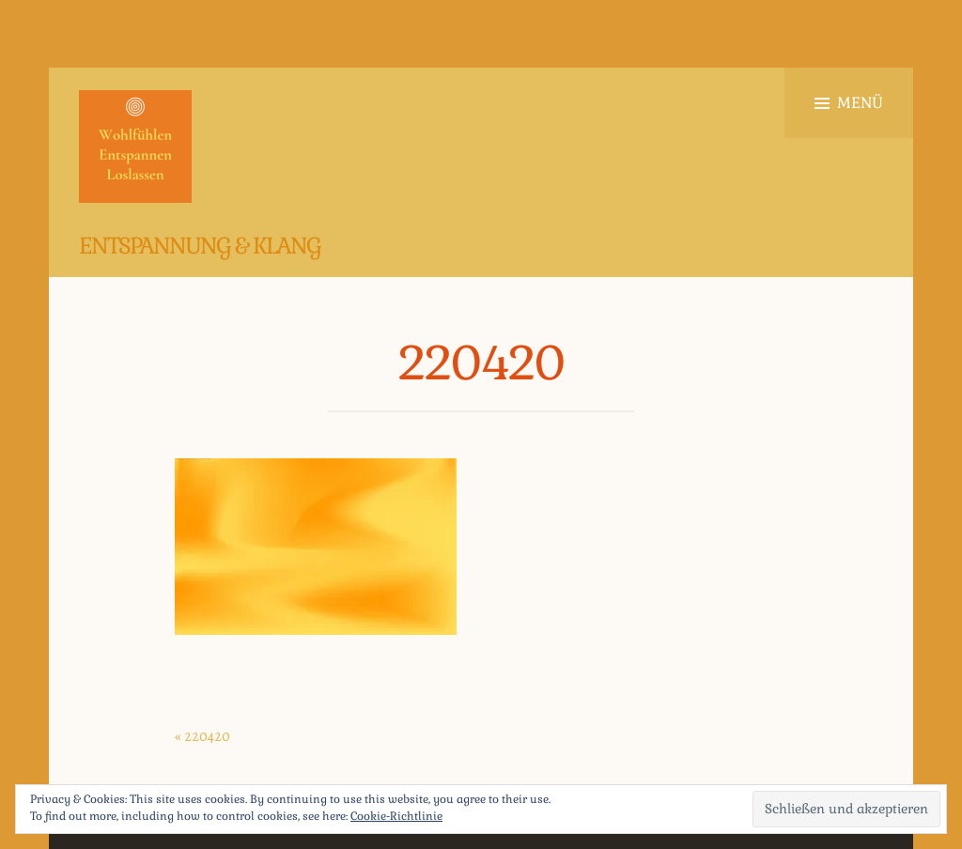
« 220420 (202, 736)
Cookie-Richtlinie (396, 816)
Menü (849, 103)
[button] (135, 146)
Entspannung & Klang (199, 245)
